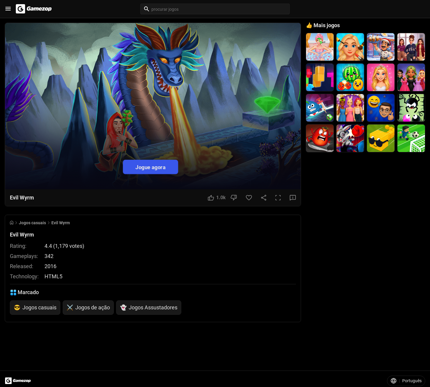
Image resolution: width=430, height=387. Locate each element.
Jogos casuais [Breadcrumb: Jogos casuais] (32, 222)
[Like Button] (217, 197)
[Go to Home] (11, 223)
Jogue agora (151, 167)
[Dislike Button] (234, 198)
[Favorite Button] (249, 198)
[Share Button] (263, 198)
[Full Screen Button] (278, 197)
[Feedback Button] (293, 198)
